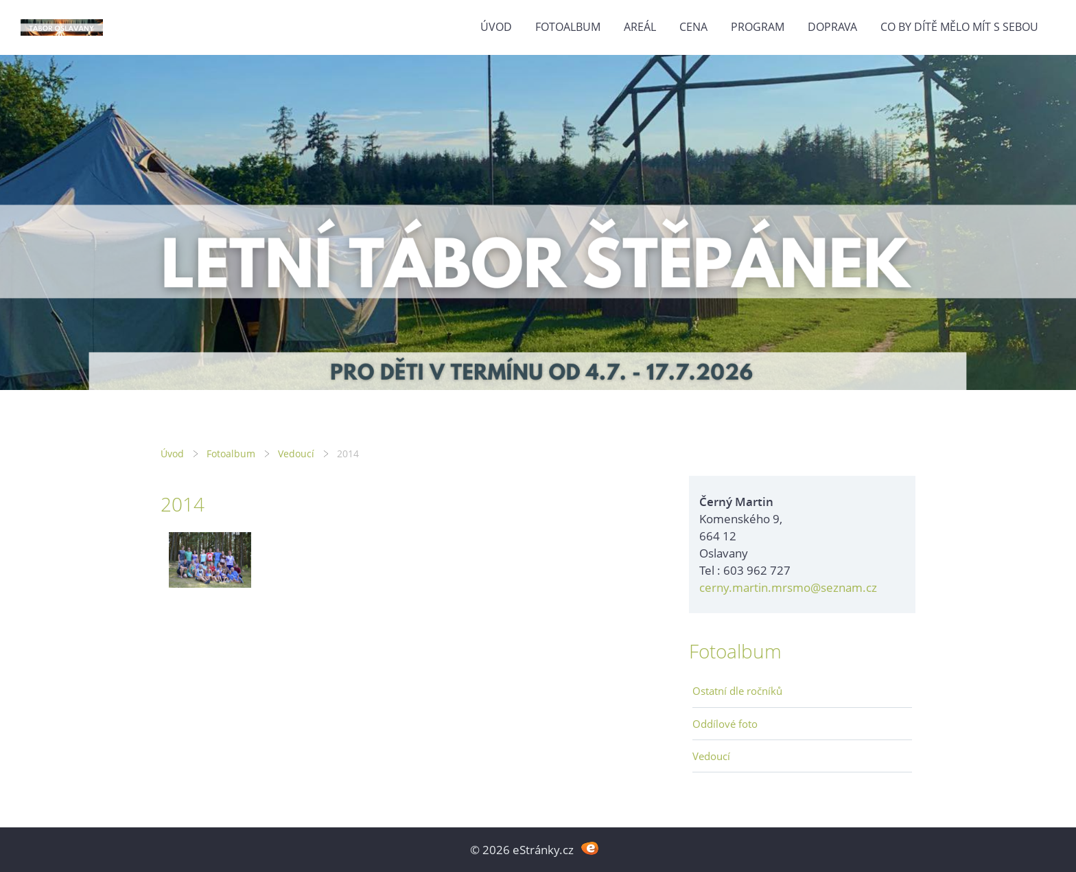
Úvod (496, 26)
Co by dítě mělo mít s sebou (959, 26)
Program (757, 26)
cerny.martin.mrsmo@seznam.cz (788, 587)
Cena (693, 26)
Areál (640, 26)
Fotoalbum (567, 26)
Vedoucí (296, 453)
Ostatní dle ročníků (737, 691)
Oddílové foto (725, 724)
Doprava (832, 26)
